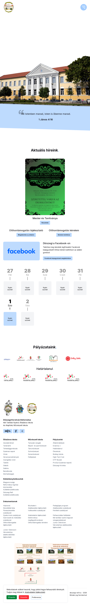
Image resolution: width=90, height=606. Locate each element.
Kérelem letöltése (64, 235)
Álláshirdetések (58, 443)
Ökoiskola (56, 451)
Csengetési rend (9, 460)
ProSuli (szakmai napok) (62, 463)
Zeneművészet (33, 454)
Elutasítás (23, 597)
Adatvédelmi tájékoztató (35, 592)
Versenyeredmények (11, 457)
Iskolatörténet (8, 443)
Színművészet (33, 451)
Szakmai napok (9, 451)
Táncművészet (33, 449)
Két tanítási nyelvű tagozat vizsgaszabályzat (63, 519)
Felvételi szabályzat (60, 510)
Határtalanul (57, 449)
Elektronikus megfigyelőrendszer (35, 519)
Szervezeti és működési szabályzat (12, 519)
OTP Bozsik (57, 460)
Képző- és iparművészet (37, 446)
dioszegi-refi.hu (75, 593)
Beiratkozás (7, 471)
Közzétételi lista (9, 508)
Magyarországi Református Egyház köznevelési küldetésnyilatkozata (11, 486)
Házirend (6, 506)
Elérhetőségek (8, 474)
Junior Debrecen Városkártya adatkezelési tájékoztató (62, 525)
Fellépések (32, 457)
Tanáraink (7, 446)
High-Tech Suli (58, 457)
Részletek (45, 223)
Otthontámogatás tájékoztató (9, 524)
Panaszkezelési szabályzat (9, 511)
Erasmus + (57, 446)
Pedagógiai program (60, 506)
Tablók (5, 463)
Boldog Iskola (58, 454)
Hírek (5, 454)
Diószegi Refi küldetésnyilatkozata (11, 493)
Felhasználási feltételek (61, 515)
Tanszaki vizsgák (34, 443)
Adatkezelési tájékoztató (37, 508)
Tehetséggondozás (10, 449)
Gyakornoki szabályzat (12, 515)
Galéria (6, 468)
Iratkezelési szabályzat (36, 510)
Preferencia (36, 597)
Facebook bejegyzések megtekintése (58, 259)
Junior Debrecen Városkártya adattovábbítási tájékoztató (9, 533)
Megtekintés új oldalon (26, 235)
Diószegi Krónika (59, 465)
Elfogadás (11, 597)
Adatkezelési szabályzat (62, 508)
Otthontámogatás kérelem (38, 523)
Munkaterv (32, 506)
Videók (5, 465)
